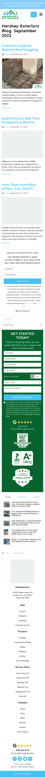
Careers (22, 727)
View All (22, 696)
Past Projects (22, 732)
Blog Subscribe (22, 281)
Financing (22, 620)
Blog (22, 713)
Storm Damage (22, 661)
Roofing (22, 638)
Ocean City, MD (22, 678)
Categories (22, 497)
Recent (8, 497)
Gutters (22, 656)
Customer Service (22, 625)
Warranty (22, 616)
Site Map (28, 764)
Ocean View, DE (22, 673)
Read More (6, 108)
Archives (36, 497)
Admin (7, 54)
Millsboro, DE (22, 687)
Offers (22, 718)
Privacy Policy (19, 764)
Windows (23, 651)
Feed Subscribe (22, 311)
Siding (22, 647)
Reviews (22, 722)
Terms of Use (29, 303)
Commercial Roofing (22, 642)
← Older (7, 319)
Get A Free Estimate (23, 774)
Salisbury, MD (22, 682)
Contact (22, 611)
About (22, 709)
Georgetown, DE (22, 692)
